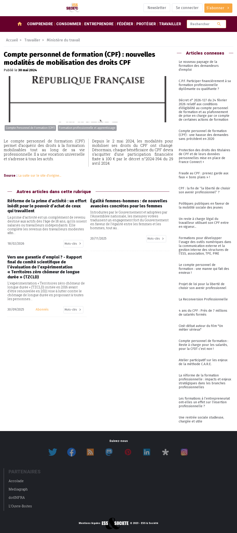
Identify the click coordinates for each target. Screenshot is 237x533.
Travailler (170, 24)
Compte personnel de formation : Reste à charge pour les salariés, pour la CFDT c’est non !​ (203, 345)
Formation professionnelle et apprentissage (87, 127)
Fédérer (125, 24)
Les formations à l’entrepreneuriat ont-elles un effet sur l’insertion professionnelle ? (204, 402)
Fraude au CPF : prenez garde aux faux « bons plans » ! (203, 175)
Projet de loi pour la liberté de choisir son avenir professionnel (202, 286)
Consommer (68, 24)
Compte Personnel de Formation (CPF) (30, 127)
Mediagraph (18, 489)
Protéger (146, 24)
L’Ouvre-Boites (20, 506)
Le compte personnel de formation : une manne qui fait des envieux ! (204, 269)
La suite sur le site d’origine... (39, 176)
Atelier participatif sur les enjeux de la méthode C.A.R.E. (203, 362)
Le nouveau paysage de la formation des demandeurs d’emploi (199, 66)
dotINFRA (17, 497)
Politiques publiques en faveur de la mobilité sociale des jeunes (204, 206)
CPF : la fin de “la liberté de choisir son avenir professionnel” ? (204, 190)
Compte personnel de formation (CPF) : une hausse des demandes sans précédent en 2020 (203, 135)
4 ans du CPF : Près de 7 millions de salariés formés (203, 313)
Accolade (16, 481)
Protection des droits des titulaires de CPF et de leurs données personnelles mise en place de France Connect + (204, 156)
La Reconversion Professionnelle (203, 299)
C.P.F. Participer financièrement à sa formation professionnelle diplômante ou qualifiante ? (205, 85)
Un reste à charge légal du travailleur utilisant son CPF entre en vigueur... (204, 223)
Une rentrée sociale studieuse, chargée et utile (201, 419)
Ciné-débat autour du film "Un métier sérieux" (201, 328)
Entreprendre (99, 24)
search (219, 24)
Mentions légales (89, 523)
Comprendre (40, 24)
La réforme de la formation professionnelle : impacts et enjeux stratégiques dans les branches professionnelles (205, 381)
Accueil (12, 40)
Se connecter (187, 8)
